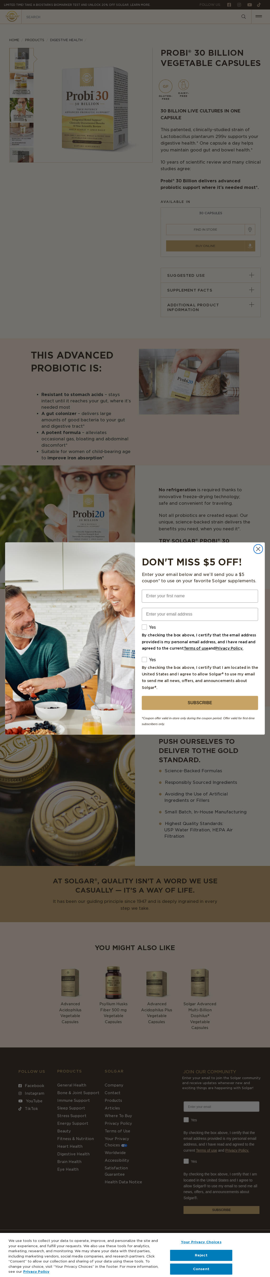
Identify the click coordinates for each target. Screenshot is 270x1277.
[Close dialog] (258, 549)
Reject (201, 1255)
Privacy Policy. (229, 648)
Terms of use (196, 648)
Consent (201, 1269)
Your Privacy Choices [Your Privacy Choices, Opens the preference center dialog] (201, 1242)
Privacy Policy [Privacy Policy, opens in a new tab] (36, 1272)
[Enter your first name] (200, 596)
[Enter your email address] (200, 614)
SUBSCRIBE (200, 703)
